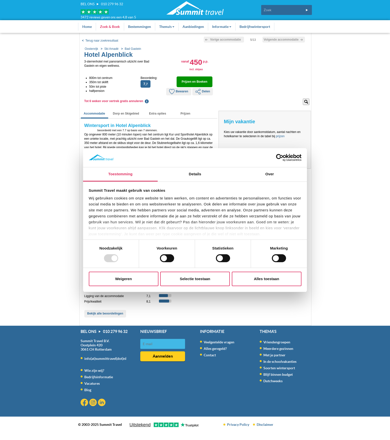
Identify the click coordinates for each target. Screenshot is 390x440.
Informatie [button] (221, 27)
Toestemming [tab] (120, 174)
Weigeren (123, 279)
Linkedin (102, 403)
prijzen (280, 136)
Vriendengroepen (276, 342)
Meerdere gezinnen (278, 349)
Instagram (93, 403)
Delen (202, 91)
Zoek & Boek (110, 27)
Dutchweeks (273, 381)
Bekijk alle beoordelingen (105, 313)
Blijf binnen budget (278, 375)
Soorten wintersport (279, 368)
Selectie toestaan (195, 279)
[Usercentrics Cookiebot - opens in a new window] (279, 157)
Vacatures (92, 383)
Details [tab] (195, 174)
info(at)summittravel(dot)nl (105, 359)
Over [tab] (269, 174)
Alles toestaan (266, 279)
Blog (87, 390)
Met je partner (274, 355)
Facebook (85, 403)
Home (87, 27)
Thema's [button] (166, 27)
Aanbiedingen (193, 27)
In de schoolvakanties (279, 362)
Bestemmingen (139, 27)
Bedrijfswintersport (255, 27)
